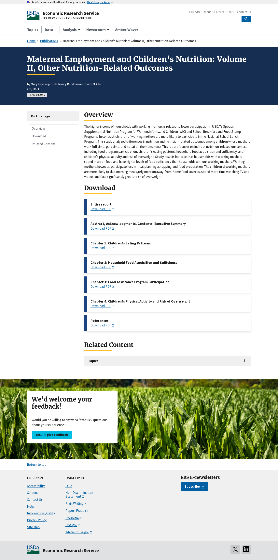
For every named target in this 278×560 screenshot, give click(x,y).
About (207, 12)
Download (39, 136)
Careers (219, 12)
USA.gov (71, 525)
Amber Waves (127, 29)
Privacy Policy (37, 520)
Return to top (37, 464)
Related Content (43, 144)
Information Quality (41, 513)
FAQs (230, 12)
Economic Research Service (71, 13)
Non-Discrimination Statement (79, 494)
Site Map (33, 527)
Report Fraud (75, 510)
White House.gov (77, 532)
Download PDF (100, 209)
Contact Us (244, 12)
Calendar (194, 12)
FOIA (68, 486)
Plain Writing (74, 503)
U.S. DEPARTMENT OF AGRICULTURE (67, 18)
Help (30, 506)
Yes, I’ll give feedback (52, 435)
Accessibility (36, 486)
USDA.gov (72, 518)
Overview (38, 128)
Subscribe (192, 486)
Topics (32, 29)
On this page (40, 116)
